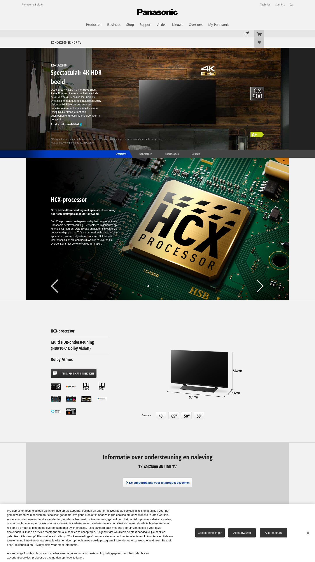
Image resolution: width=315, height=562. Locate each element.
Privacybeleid (41, 544)
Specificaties (172, 154)
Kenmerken (145, 154)
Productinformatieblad (66, 124)
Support (196, 154)
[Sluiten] (308, 532)
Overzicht (120, 154)
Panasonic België (32, 4)
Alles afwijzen (242, 532)
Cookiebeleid (20, 544)
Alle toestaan (273, 532)
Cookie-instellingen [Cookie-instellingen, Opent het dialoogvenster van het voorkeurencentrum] (210, 532)
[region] (157, 533)
